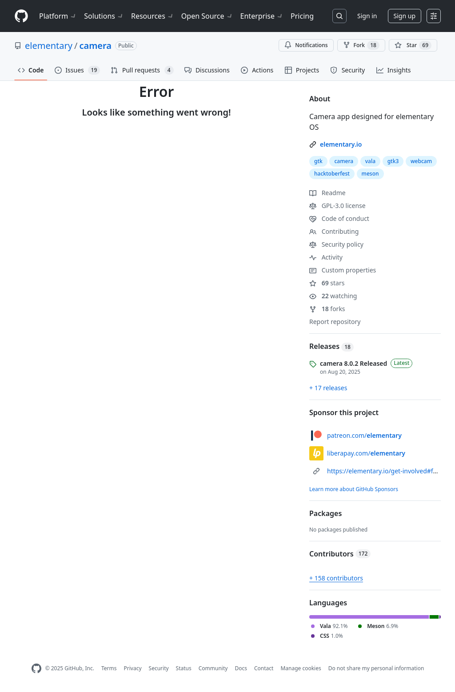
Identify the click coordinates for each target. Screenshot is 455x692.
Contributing (334, 231)
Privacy (133, 668)
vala (370, 161)
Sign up (404, 16)
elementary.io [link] (341, 144)
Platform (58, 16)
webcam (421, 161)
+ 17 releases (328, 388)
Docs (241, 668)
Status (184, 668)
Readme (327, 192)
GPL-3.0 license (337, 205)
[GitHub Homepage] (36, 668)
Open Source (207, 16)
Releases (331, 346)
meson (370, 173)
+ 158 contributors (336, 578)
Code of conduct (339, 218)
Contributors (340, 554)
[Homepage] (21, 16)
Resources (152, 16)
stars (326, 283)
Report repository (334, 321)
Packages (325, 513)
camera (95, 46)
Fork (361, 45)
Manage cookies (300, 668)
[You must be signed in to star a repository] (413, 45)
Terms (109, 668)
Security (159, 668)
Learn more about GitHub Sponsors (353, 489)
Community (213, 668)
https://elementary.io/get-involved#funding (390, 471)
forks (327, 308)
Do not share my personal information (376, 668)
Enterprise (261, 16)
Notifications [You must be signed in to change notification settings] (305, 45)
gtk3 (393, 161)
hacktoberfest (332, 173)
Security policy (336, 244)
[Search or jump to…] (339, 16)
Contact (263, 668)
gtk (318, 161)
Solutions (104, 16)
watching (333, 296)
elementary (48, 46)
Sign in (367, 16)
